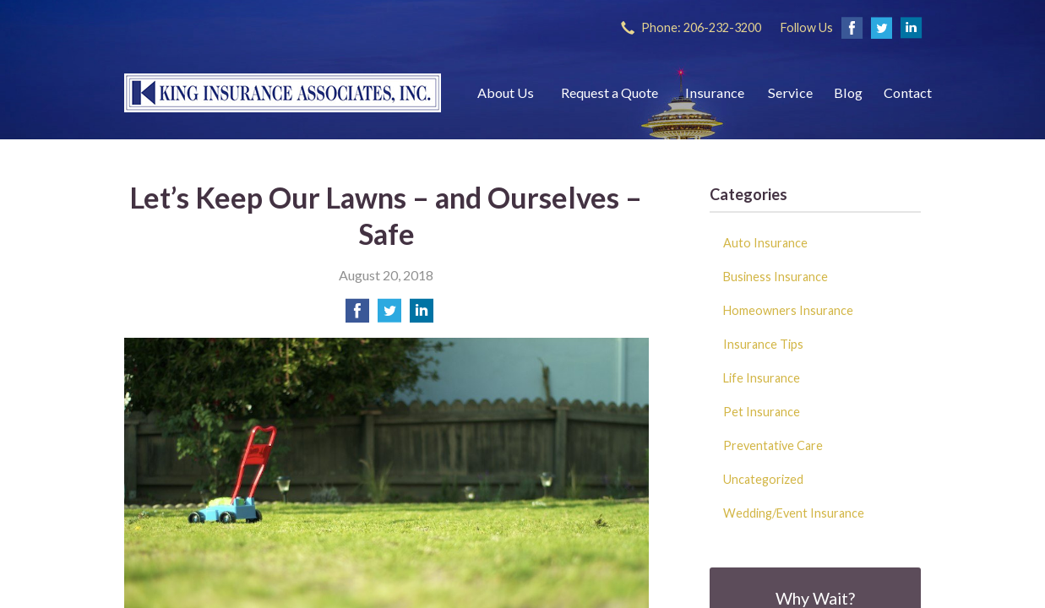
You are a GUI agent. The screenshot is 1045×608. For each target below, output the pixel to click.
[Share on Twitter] (389, 315)
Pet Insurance (761, 411)
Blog (848, 92)
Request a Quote (609, 92)
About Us (505, 92)
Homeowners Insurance (788, 310)
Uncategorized (763, 479)
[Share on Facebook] (357, 315)
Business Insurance (775, 276)
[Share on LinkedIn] (421, 315)
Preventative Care (773, 445)
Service (790, 92)
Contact (908, 92)
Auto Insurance (765, 243)
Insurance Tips (763, 344)
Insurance (714, 92)
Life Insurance (761, 378)
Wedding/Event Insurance (793, 513)
